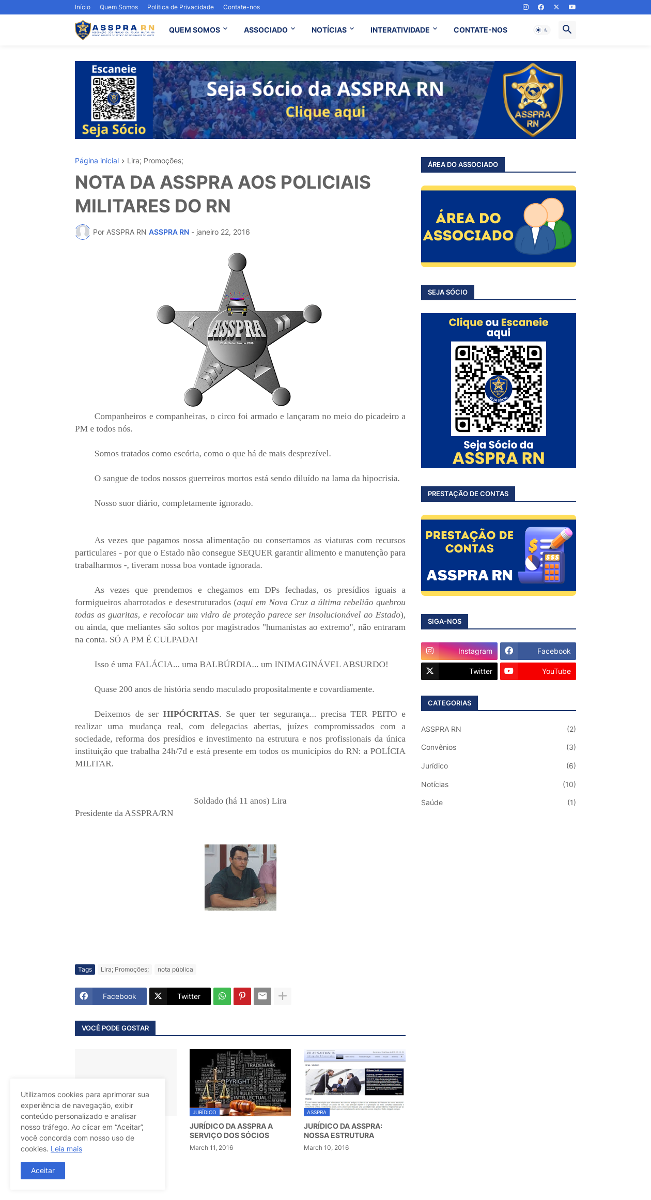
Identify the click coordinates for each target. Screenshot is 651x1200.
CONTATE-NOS (480, 29)
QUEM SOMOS (194, 29)
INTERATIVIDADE (400, 29)
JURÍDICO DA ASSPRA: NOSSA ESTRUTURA (343, 1130)
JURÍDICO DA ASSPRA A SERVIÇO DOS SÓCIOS (231, 1130)
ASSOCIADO (266, 29)
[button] (542, 30)
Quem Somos (119, 7)
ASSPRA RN (498, 729)
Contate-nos (241, 7)
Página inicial (97, 161)
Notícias (498, 784)
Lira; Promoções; (155, 161)
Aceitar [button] (43, 1170)
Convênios (498, 747)
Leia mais (66, 1148)
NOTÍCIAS (329, 29)
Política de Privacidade (180, 7)
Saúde (498, 802)
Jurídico (498, 766)
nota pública (175, 969)
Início (82, 7)
